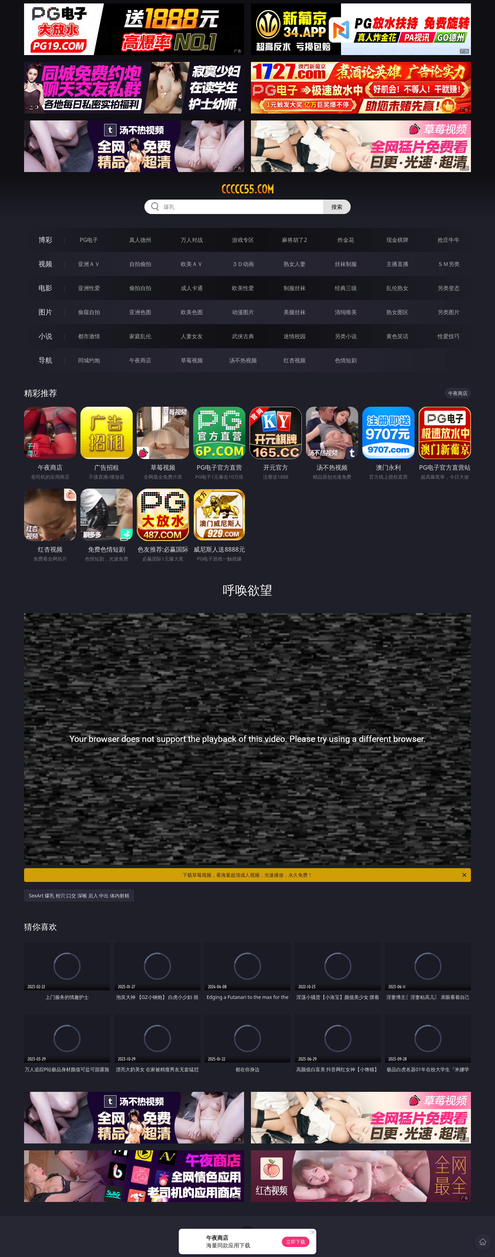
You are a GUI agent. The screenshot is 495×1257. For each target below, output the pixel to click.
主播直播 (397, 264)
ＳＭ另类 (449, 264)
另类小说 (346, 336)
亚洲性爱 (89, 288)
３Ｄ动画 (243, 264)
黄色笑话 (397, 336)
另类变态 (449, 288)
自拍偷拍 (140, 264)
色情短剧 (346, 360)
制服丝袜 (295, 288)
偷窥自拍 (89, 312)
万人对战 (192, 240)
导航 (45, 360)
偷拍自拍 (140, 288)
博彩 (45, 239)
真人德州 (140, 240)
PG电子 (89, 240)
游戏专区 (243, 240)
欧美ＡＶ (192, 264)
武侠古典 (243, 336)
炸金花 (346, 240)
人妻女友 (192, 336)
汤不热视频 (243, 360)
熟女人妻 (295, 264)
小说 (45, 336)
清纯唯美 (346, 312)
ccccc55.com (247, 189)
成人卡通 (192, 288)
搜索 (336, 207)
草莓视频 (192, 360)
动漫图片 (243, 312)
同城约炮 (89, 360)
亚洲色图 (140, 312)
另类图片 (449, 312)
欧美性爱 (243, 288)
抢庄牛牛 (449, 240)
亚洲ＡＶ (89, 264)
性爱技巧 (449, 336)
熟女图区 (397, 312)
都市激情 (89, 336)
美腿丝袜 (295, 312)
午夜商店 (140, 360)
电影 (45, 287)
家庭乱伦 (140, 336)
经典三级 (346, 288)
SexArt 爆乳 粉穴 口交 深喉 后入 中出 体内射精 (79, 895)
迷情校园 (295, 336)
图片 (45, 312)
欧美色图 (192, 312)
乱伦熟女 (397, 288)
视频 (45, 263)
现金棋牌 (397, 240)
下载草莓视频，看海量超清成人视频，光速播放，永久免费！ (325, 875)
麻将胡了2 (294, 240)
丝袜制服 (346, 264)
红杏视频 (295, 360)
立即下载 (295, 1241)
